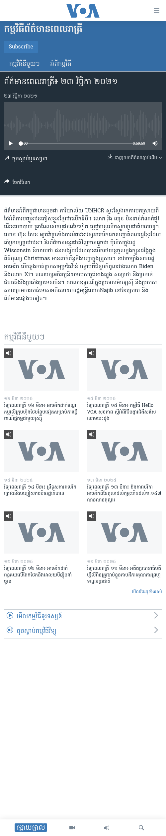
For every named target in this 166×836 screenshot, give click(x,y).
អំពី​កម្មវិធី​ (60, 64)
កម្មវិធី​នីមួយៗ (24, 64)
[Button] (17, 183)
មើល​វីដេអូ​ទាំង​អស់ (147, 592)
